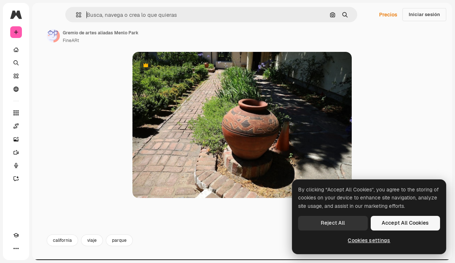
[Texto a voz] (16, 165)
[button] (76, 15)
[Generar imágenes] (16, 139)
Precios (388, 14)
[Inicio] (16, 50)
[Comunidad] (16, 89)
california (62, 240)
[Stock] (16, 76)
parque (119, 240)
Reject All (333, 223)
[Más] (16, 248)
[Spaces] (16, 126)
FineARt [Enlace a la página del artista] (71, 40)
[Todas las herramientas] (16, 113)
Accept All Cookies (405, 223)
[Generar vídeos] (16, 152)
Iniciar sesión (424, 14)
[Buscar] (16, 63)
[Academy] (16, 235)
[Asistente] (16, 178)
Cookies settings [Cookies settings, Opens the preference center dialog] (369, 240)
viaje (92, 240)
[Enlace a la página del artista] (53, 35)
